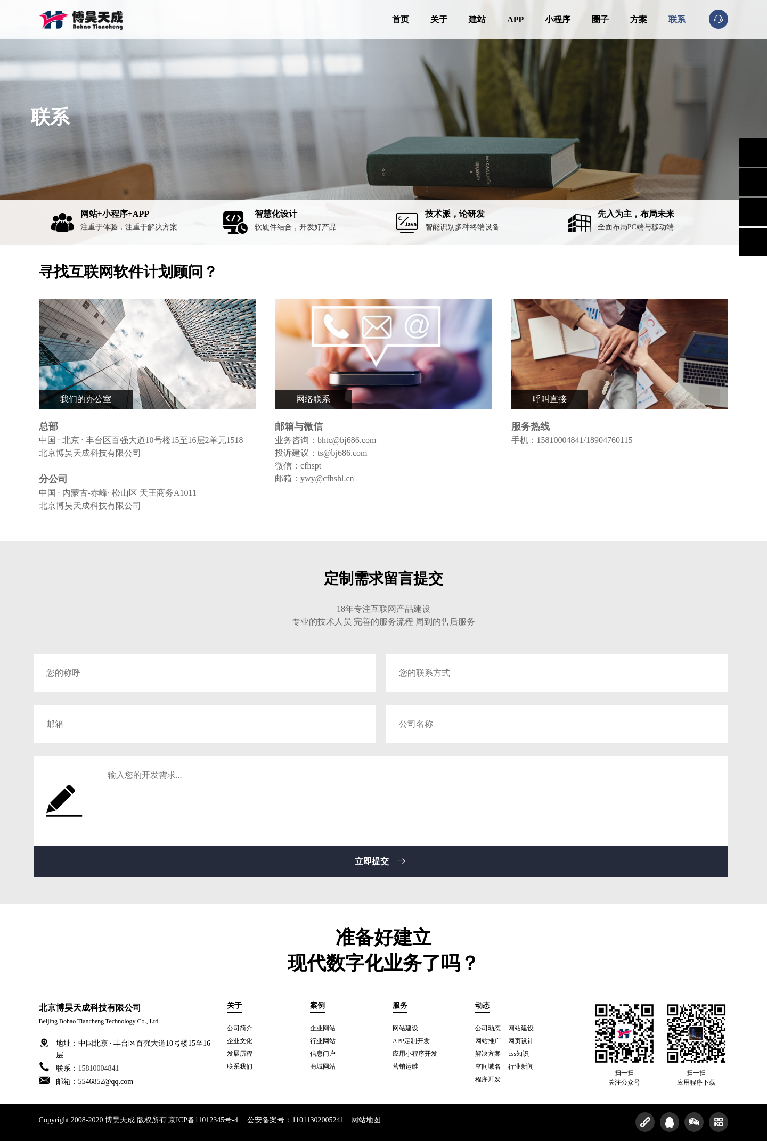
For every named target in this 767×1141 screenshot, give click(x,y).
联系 (677, 19)
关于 (438, 19)
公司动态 (488, 1028)
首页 (400, 19)
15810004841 (98, 1068)
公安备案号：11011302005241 (296, 1120)
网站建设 (405, 1028)
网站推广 (488, 1041)
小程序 (557, 19)
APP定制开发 (411, 1041)
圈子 (600, 19)
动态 (482, 1005)
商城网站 (323, 1066)
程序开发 (488, 1079)
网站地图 (366, 1120)
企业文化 (239, 1041)
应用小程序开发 (415, 1053)
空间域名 (488, 1066)
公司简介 (239, 1028)
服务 (400, 1005)
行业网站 (323, 1041)
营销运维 (405, 1066)
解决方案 (488, 1053)
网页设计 (521, 1041)
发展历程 (239, 1053)
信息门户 (323, 1053)
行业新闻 (521, 1066)
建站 (477, 19)
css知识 (518, 1053)
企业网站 (323, 1028)
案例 (317, 1005)
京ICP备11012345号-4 (203, 1120)
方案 (638, 19)
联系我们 (239, 1066)
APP (515, 19)
